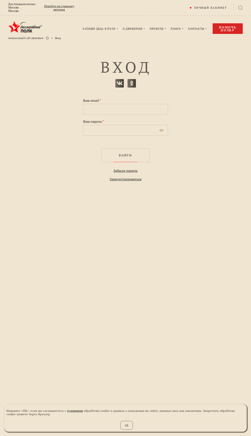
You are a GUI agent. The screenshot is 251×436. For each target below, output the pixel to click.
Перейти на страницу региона (59, 7)
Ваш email (92, 100)
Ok (126, 425)
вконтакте (119, 83)
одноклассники (131, 83)
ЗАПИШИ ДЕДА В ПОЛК (99, 28)
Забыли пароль (125, 171)
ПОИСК (176, 28)
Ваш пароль (93, 121)
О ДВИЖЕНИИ (132, 28)
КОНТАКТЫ (196, 28)
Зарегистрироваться (125, 179)
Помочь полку (227, 28)
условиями (75, 411)
